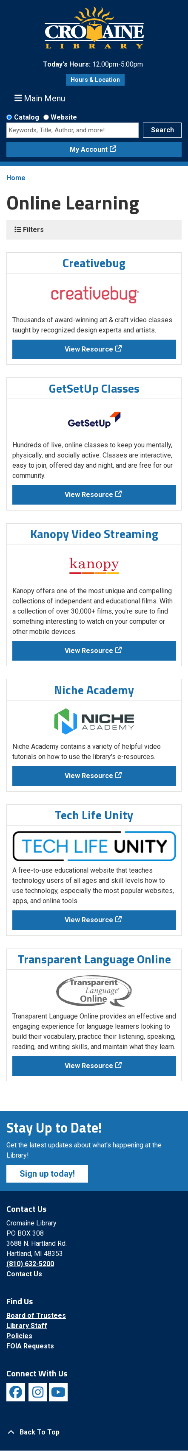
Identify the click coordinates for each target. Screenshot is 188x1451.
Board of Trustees (36, 1315)
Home (16, 178)
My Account (89, 149)
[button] (93, 64)
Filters (29, 230)
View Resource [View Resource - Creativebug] (89, 349)
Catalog (26, 117)
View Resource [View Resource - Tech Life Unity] (89, 920)
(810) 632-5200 (30, 1264)
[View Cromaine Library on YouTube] (58, 1392)
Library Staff (26, 1326)
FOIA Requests (30, 1346)
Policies (19, 1336)
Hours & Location (95, 79)
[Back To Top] (94, 1432)
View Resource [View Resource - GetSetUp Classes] (89, 495)
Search (162, 130)
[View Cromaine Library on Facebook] (15, 1392)
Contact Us (24, 1274)
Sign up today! (47, 1174)
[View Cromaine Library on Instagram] (37, 1392)
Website (64, 117)
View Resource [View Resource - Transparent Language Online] (89, 1066)
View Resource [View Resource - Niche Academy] (89, 776)
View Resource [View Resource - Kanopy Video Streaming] (89, 651)
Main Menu (40, 98)
